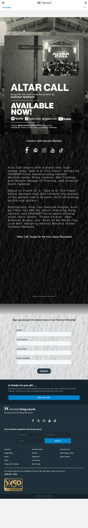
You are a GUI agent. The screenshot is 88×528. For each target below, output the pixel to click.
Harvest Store (65, 449)
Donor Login (36, 464)
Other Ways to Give (67, 453)
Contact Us (36, 460)
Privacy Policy (38, 495)
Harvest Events (37, 449)
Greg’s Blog (8, 453)
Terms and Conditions (48, 495)
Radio (6, 460)
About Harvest (65, 456)
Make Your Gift (44, 397)
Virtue (6, 456)
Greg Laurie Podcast (11, 464)
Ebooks (34, 453)
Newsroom (36, 456)
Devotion (7, 449)
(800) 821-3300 (10, 474)
